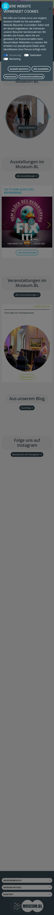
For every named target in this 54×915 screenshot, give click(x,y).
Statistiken (35, 55)
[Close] (50, 8)
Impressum (10, 76)
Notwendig (15, 55)
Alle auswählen (41, 68)
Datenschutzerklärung (31, 76)
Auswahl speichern (19, 68)
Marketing (15, 59)
